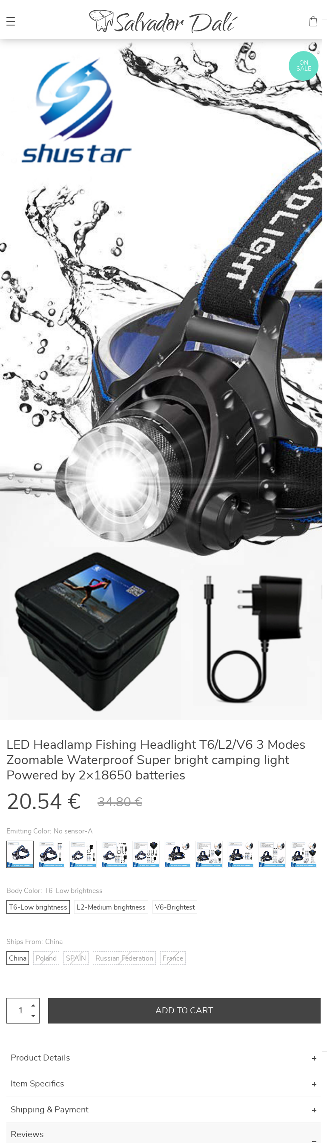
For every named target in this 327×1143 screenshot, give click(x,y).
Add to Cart (184, 1011)
